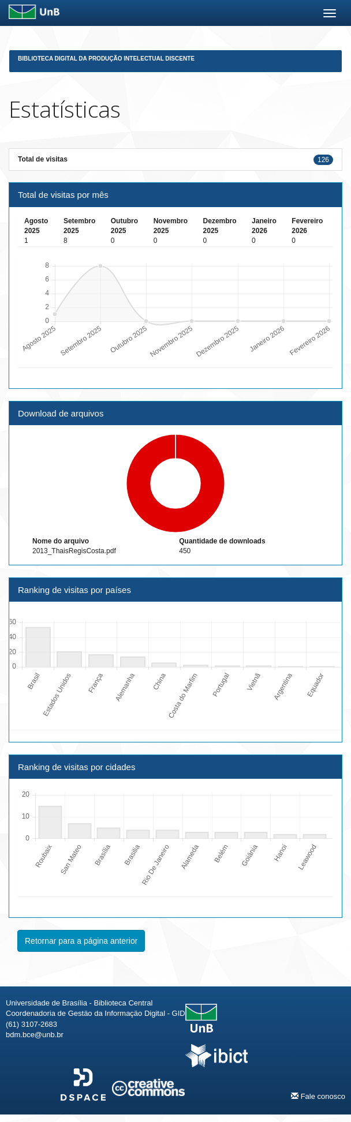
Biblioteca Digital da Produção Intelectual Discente (106, 58)
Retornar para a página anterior (81, 940)
